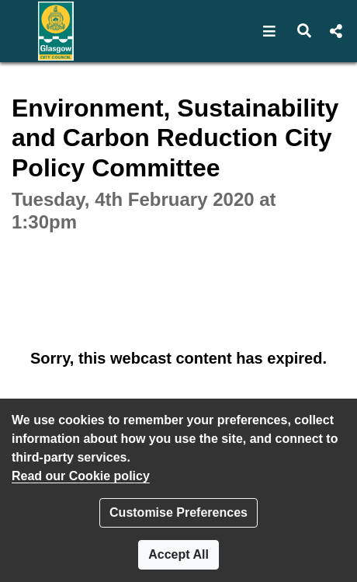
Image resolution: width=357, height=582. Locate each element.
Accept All (178, 554)
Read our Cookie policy (81, 476)
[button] (269, 31)
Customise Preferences (178, 512)
